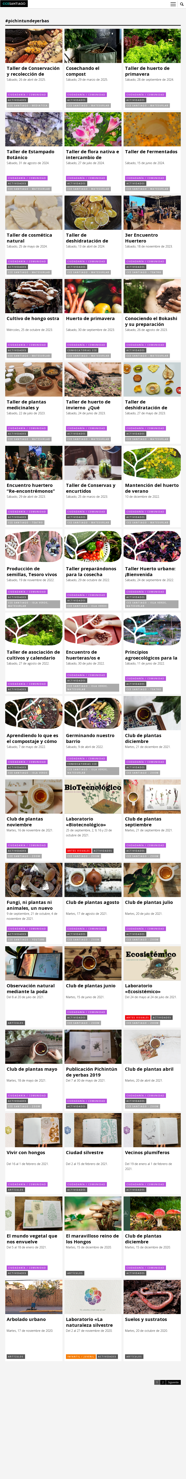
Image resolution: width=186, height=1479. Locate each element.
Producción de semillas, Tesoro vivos (32, 571)
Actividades (17, 100)
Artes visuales (78, 850)
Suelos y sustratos (146, 1319)
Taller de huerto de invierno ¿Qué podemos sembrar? (88, 405)
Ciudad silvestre (84, 1152)
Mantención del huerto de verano (152, 488)
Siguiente (173, 1382)
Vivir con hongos (26, 1152)
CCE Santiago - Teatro (144, 272)
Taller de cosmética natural (29, 238)
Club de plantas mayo (32, 1069)
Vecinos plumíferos (147, 1152)
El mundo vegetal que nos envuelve (32, 1239)
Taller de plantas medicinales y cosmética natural (28, 405)
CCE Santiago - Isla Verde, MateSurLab (28, 604)
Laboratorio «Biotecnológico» (86, 822)
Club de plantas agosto (92, 902)
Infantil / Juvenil (80, 1356)
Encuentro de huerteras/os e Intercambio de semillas (83, 655)
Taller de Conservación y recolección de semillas (33, 71)
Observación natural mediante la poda (31, 988)
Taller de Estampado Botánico (30, 154)
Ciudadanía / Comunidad (27, 94)
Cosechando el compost (82, 71)
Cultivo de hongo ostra (33, 318)
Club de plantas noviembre (25, 822)
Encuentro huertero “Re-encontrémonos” (31, 488)
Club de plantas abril (149, 1069)
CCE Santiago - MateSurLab (88, 105)
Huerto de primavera (90, 318)
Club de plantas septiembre (143, 822)
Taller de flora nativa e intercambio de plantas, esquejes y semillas (92, 154)
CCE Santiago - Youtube (26, 939)
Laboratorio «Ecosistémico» (143, 988)
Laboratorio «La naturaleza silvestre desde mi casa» (89, 1322)
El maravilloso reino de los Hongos (92, 1239)
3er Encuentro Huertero (141, 238)
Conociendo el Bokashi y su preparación (151, 321)
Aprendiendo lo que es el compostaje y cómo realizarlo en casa (32, 738)
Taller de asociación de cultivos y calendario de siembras (33, 655)
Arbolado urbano (26, 1319)
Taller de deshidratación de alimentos (87, 238)
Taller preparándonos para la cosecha (91, 571)
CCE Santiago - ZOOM (143, 772)
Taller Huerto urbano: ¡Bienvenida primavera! (150, 571)
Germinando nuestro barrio (90, 738)
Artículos (16, 1023)
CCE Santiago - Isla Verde (87, 605)
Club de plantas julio (149, 902)
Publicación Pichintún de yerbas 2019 (91, 1072)
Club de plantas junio (90, 986)
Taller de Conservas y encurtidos (90, 488)
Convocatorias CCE (82, 350)
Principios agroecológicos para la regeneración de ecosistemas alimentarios (151, 655)
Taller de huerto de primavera (147, 71)
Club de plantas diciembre (143, 738)
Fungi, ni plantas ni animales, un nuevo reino (30, 905)
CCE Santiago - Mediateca (28, 105)
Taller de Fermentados (151, 151)
